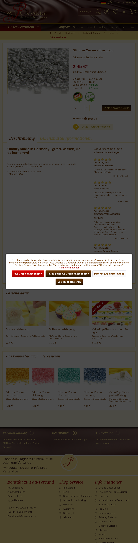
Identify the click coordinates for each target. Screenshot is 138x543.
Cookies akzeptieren (69, 281)
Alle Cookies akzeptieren (28, 273)
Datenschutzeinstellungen (109, 273)
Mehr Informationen (69, 267)
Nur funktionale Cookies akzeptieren (68, 273)
